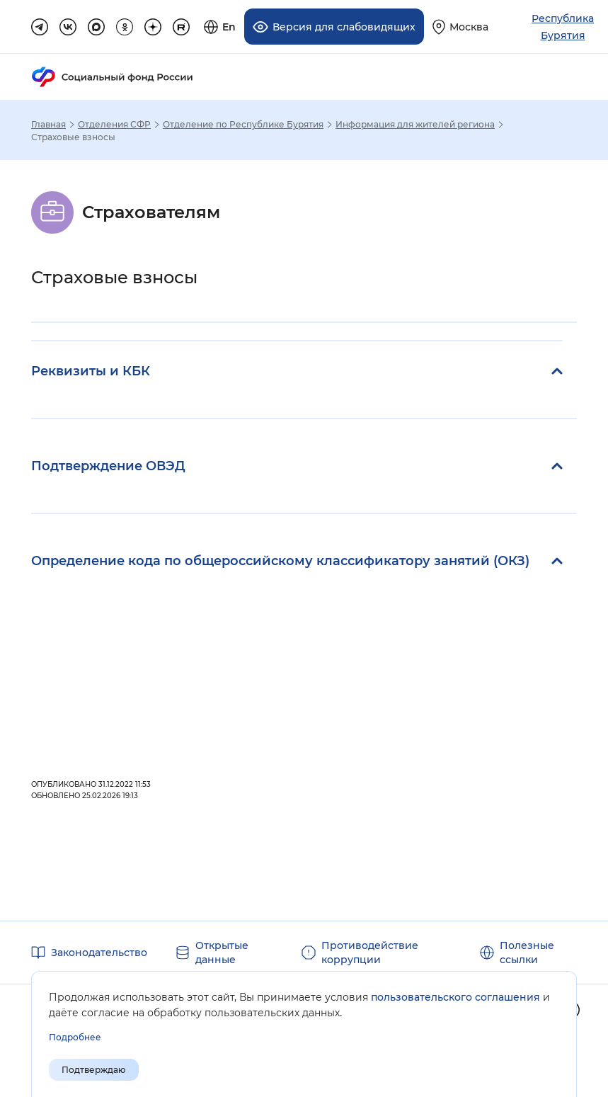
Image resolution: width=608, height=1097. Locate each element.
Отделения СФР (114, 124)
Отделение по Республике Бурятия (243, 124)
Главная (48, 124)
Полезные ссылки (527, 952)
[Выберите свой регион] (460, 26)
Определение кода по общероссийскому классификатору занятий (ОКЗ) (280, 561)
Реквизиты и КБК (90, 371)
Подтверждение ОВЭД (108, 466)
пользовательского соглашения (455, 997)
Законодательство (99, 952)
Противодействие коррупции (369, 952)
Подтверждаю (94, 1069)
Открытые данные (221, 952)
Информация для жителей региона (415, 124)
